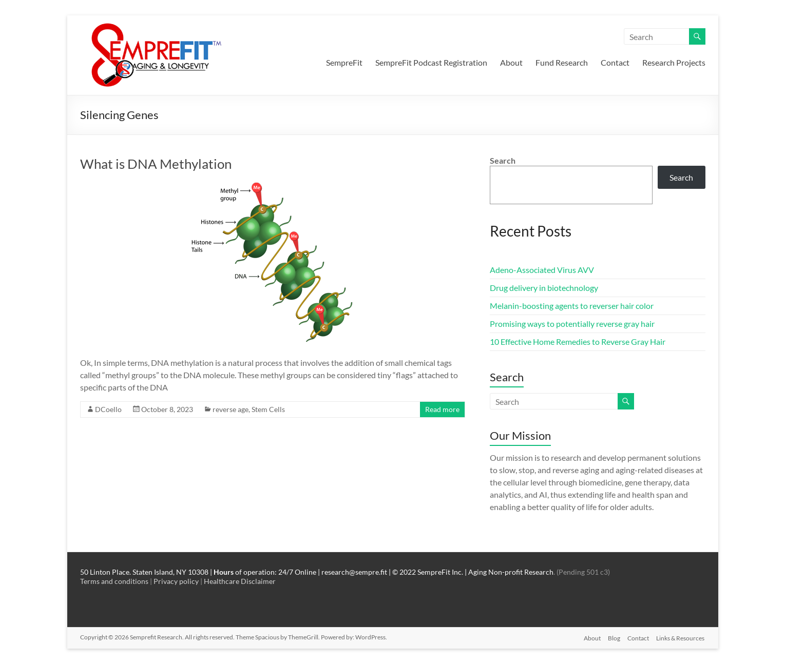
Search (502, 160)
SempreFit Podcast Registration (431, 62)
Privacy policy (176, 581)
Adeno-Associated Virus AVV (542, 270)
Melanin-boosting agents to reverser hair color (572, 305)
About (511, 62)
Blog (613, 637)
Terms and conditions (114, 581)
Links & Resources (681, 637)
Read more (442, 409)
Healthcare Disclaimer (240, 581)
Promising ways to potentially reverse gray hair (572, 323)
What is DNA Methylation (156, 163)
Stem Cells (268, 409)
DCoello (108, 409)
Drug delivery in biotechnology (544, 287)
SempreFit (344, 62)
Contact (615, 62)
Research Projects (673, 62)
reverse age (230, 409)
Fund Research (561, 62)
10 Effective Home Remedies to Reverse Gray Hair (577, 341)
